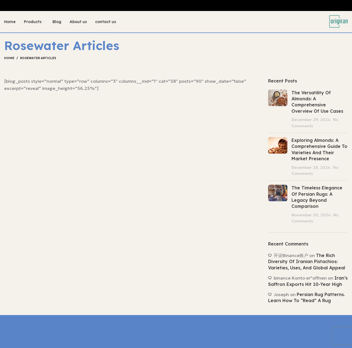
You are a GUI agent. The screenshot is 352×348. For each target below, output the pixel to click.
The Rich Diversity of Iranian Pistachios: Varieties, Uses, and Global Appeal (306, 262)
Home (9, 58)
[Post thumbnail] (277, 109)
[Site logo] (338, 21)
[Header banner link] (176, 5)
